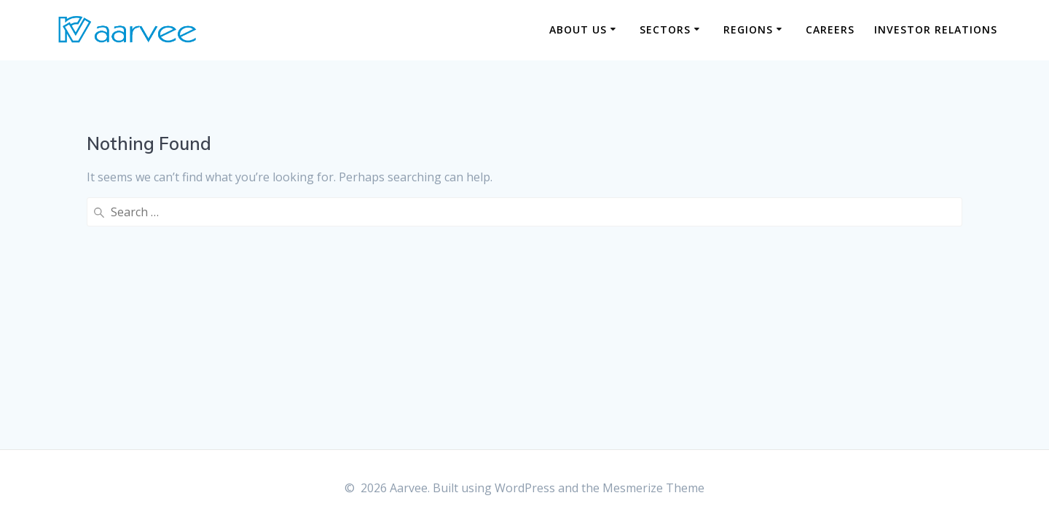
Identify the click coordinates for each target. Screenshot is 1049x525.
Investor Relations (935, 29)
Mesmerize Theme (653, 488)
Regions (748, 29)
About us (578, 29)
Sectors (665, 29)
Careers (830, 29)
